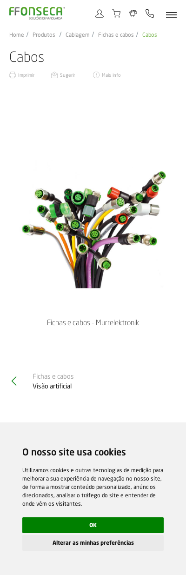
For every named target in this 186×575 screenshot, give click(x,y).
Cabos (149, 35)
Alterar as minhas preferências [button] (93, 542)
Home (16, 35)
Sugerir (67, 75)
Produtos (44, 35)
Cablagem (78, 35)
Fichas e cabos (116, 35)
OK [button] (93, 525)
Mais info (111, 75)
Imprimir (26, 75)
